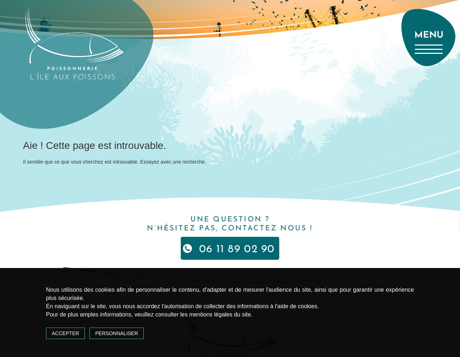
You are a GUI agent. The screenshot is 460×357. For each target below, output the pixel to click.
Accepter (65, 333)
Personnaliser (116, 333)
